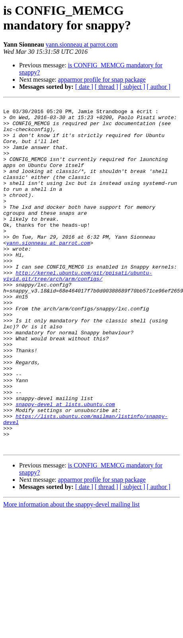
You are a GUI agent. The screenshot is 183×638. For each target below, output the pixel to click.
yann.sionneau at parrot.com (82, 44)
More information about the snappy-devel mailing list (71, 573)
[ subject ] (132, 86)
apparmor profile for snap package (102, 79)
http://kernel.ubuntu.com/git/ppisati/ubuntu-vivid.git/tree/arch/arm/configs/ (77, 311)
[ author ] (159, 86)
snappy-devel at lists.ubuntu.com (65, 465)
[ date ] (84, 86)
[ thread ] (106, 86)
